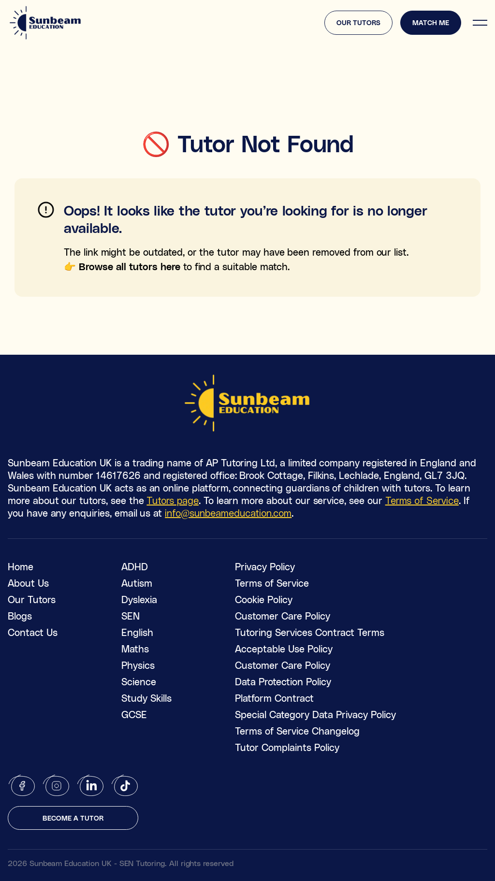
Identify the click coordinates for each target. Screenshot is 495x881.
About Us (28, 583)
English (137, 632)
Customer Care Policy (282, 615)
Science (138, 681)
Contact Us (33, 632)
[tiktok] (125, 785)
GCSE (134, 714)
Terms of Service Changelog (297, 731)
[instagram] (56, 785)
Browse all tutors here (129, 266)
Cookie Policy (263, 599)
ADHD (134, 566)
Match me (430, 22)
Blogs (20, 615)
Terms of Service (422, 500)
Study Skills (146, 698)
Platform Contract (274, 698)
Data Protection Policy (283, 681)
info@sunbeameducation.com (228, 513)
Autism (136, 583)
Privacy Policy (265, 566)
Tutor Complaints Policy (287, 747)
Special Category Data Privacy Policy (315, 714)
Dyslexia (139, 599)
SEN (130, 615)
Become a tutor (73, 818)
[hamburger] (480, 22)
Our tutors (358, 22)
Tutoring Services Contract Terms (309, 632)
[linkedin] (90, 785)
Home (20, 566)
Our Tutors (32, 599)
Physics (138, 665)
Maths (135, 648)
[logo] (45, 23)
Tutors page (172, 500)
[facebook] (22, 785)
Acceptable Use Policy (284, 648)
